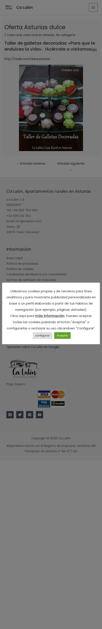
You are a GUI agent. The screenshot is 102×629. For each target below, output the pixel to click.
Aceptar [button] (62, 335)
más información (49, 316)
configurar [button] (42, 335)
